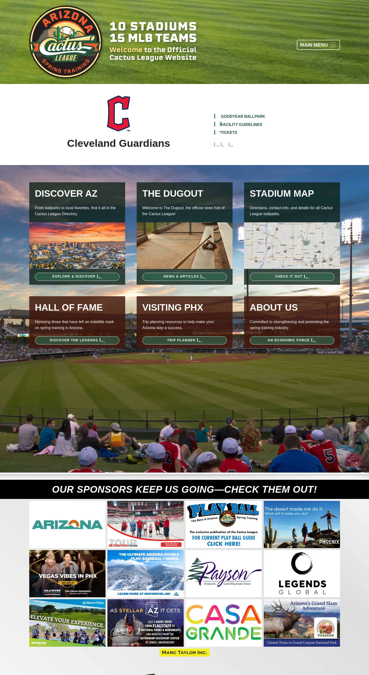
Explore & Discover (77, 276)
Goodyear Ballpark (239, 116)
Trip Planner (184, 340)
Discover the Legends (77, 340)
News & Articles (184, 276)
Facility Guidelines (238, 125)
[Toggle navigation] (318, 45)
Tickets (225, 132)
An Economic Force (292, 340)
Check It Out (292, 276)
